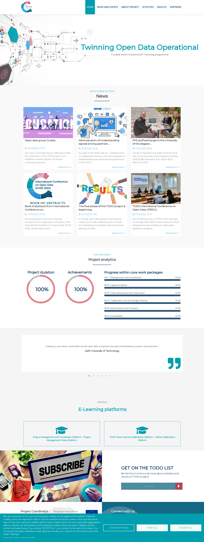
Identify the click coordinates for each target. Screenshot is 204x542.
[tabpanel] (102, 349)
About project (130, 7)
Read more (65, 167)
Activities (148, 7)
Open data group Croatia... (41, 140)
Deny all (152, 528)
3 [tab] (97, 376)
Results (161, 7)
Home (90, 7)
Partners (175, 7)
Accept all (185, 528)
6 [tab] (110, 376)
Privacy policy (7, 537)
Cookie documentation (28, 537)
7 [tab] (114, 376)
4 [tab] (102, 376)
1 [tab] (89, 376)
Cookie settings (118, 528)
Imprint (16, 537)
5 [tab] (106, 376)
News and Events (107, 7)
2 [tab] (93, 376)
